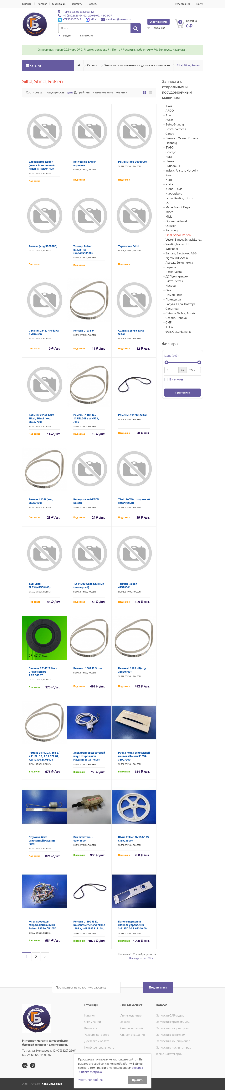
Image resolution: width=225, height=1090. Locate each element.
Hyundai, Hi (173, 166)
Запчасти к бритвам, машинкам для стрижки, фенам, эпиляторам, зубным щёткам (174, 1022)
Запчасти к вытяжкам (170, 1034)
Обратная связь (158, 22)
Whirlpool (172, 249)
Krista (169, 184)
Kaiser (169, 175)
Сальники (172, 308)
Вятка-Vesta (174, 272)
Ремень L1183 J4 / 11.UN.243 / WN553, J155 (86, 418)
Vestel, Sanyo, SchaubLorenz (184, 239)
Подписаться (158, 987)
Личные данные (130, 1015)
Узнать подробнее (90, 1080)
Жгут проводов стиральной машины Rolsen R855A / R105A (43, 925)
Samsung (172, 230)
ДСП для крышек (177, 276)
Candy (170, 133)
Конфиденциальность (99, 1047)
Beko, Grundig (175, 124)
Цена (70, 92)
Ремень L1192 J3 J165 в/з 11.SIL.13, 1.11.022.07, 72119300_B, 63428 (44, 756)
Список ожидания (132, 1034)
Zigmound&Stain (177, 258)
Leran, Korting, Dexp (179, 198)
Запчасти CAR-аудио (170, 1015)
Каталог (42, 3)
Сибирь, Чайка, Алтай (180, 313)
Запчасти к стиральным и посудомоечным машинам (137, 65)
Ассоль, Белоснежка (179, 262)
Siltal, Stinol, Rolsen (188, 65)
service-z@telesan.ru (118, 19)
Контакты (76, 3)
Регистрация (182, 3)
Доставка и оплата (96, 1041)
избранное (156, 27)
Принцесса (173, 299)
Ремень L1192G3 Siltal (132, 415)
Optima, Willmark (176, 221)
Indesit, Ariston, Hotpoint (182, 170)
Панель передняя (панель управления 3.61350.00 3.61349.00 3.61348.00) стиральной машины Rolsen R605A (133, 928)
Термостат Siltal (128, 246)
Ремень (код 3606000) (132, 161)
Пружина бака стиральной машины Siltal (42, 841)
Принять (137, 1080)
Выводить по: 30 (140, 958)
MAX (91, 19)
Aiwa (169, 106)
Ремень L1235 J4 (84, 330)
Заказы (125, 1022)
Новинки (121, 92)
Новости (92, 3)
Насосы (171, 285)
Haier (169, 156)
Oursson (171, 226)
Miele (169, 216)
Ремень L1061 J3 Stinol (87, 668)
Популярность (55, 92)
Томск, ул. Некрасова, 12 (78, 11)
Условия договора (96, 1034)
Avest (169, 120)
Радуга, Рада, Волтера (181, 304)
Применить (182, 392)
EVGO (170, 147)
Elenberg (171, 143)
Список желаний (131, 1028)
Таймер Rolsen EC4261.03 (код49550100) (83, 250)
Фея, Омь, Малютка (179, 331)
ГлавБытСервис (51, 1084)
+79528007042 (69, 19)
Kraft (169, 180)
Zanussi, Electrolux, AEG (181, 253)
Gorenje (171, 152)
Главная (26, 3)
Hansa (170, 161)
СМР (169, 322)
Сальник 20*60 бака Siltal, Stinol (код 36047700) (41, 418)
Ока (168, 290)
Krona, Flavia (174, 189)
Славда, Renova (176, 318)
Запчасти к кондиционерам (174, 1041)
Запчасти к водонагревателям (174, 1028)
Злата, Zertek (174, 281)
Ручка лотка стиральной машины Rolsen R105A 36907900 (134, 756)
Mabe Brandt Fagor (178, 207)
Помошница (174, 295)
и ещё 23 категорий (169, 1054)
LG (167, 203)
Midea (169, 212)
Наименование (103, 92)
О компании (59, 3)
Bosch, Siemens (176, 129)
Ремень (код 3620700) (43, 246)
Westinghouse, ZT (177, 244)
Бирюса (171, 267)
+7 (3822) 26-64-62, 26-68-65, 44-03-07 (87, 15)
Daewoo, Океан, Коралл (182, 138)
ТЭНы (169, 327)
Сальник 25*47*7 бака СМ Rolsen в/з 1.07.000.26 (43, 672)
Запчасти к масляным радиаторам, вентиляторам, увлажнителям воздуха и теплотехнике (174, 1047)
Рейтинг (84, 92)
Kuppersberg (174, 193)
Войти (199, 3)
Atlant (170, 115)
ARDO (170, 110)
